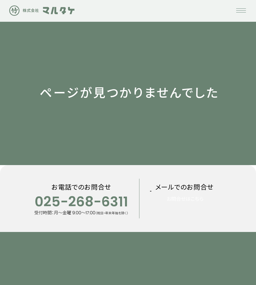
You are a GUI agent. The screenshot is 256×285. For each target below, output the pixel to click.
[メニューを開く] (241, 11)
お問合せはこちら (192, 207)
